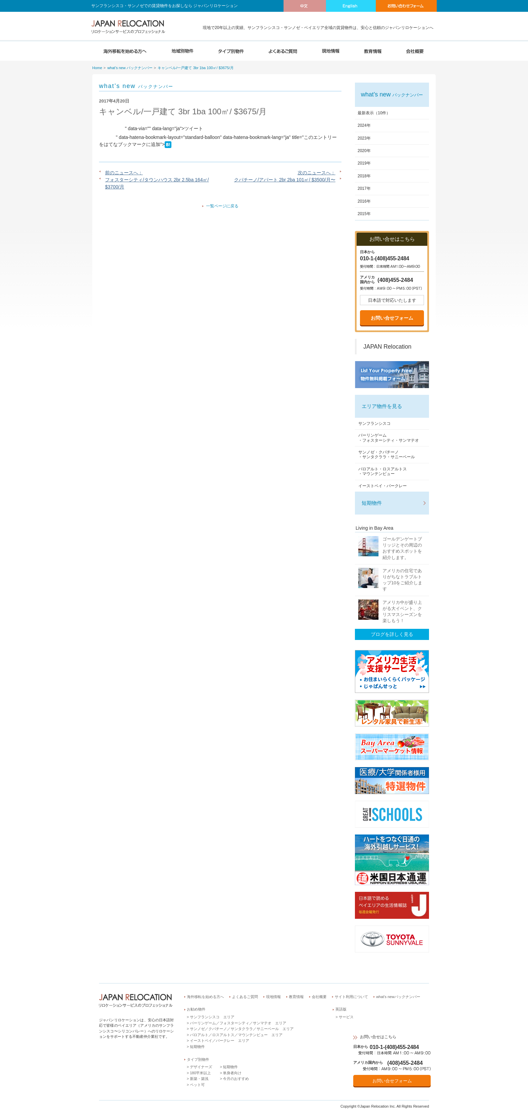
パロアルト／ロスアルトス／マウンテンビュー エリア (236, 1035)
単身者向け (232, 1073)
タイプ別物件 (198, 1059)
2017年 (364, 188)
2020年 (364, 150)
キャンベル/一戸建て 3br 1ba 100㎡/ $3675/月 (196, 68)
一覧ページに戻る (222, 206)
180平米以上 (200, 1073)
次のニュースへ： (316, 172)
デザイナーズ (201, 1067)
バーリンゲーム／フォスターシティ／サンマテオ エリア (238, 1023)
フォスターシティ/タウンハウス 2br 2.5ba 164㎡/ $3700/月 (157, 183)
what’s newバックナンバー (398, 997)
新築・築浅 (199, 1079)
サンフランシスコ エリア (212, 1017)
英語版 (340, 1009)
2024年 (364, 125)
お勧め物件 (196, 1009)
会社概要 (319, 997)
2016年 (364, 201)
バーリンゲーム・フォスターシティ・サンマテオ (388, 437)
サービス (346, 1017)
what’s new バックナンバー (130, 68)
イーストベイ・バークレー (382, 486)
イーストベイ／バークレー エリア (219, 1040)
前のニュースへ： (124, 172)
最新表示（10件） (374, 113)
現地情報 (273, 997)
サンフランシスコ (374, 423)
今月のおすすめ (236, 1079)
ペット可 (197, 1085)
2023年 (364, 138)
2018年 (364, 176)
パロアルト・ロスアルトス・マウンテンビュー (382, 471)
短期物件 (372, 503)
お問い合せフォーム (392, 318)
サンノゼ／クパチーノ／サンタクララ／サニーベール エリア (242, 1029)
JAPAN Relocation (387, 346)
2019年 (364, 163)
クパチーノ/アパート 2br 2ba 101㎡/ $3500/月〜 (284, 179)
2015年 (364, 213)
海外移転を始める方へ (205, 997)
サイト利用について (351, 997)
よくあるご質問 (245, 997)
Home (97, 68)
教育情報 (296, 997)
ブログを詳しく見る (392, 634)
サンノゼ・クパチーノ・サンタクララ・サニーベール (386, 454)
